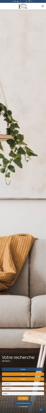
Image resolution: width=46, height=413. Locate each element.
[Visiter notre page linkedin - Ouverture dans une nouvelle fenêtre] (17, 1)
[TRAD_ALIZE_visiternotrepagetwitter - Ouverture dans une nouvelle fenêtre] (20, 1)
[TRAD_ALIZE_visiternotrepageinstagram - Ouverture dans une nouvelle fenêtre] (15, 1)
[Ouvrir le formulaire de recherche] (23, 402)
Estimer (23, 383)
